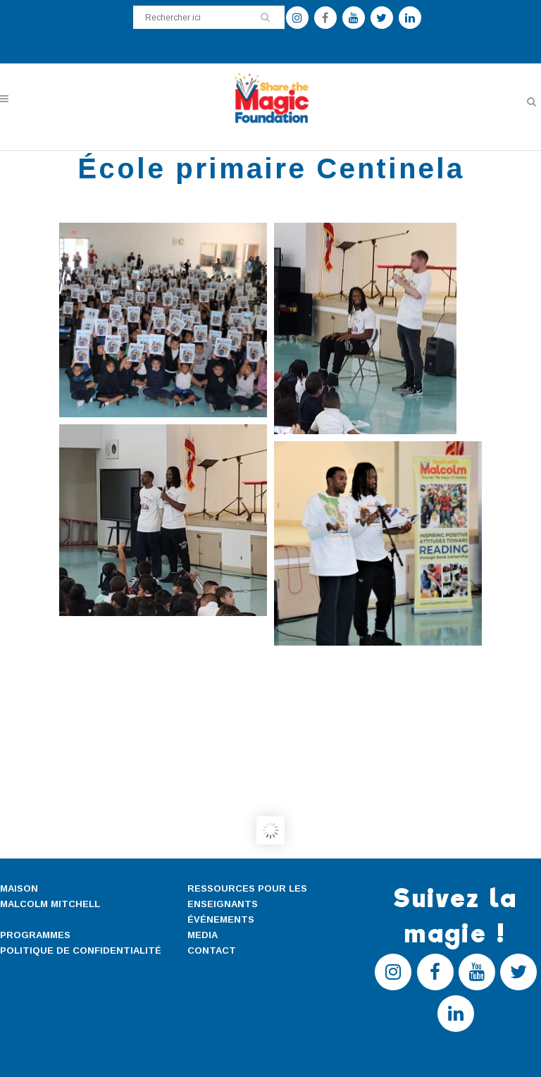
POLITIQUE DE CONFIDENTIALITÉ (80, 950)
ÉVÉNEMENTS (220, 919)
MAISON (19, 888)
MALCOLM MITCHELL (50, 904)
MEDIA (202, 935)
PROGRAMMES (35, 935)
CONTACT (211, 950)
